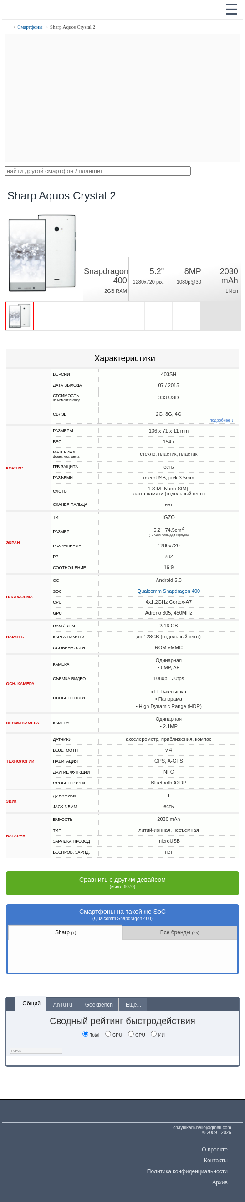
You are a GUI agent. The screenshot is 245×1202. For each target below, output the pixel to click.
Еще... (133, 1005)
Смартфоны (29, 27)
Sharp (65, 932)
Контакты (216, 1160)
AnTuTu (62, 1005)
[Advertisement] (122, 98)
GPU (136, 1035)
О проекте (215, 1149)
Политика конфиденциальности (187, 1171)
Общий (31, 1003)
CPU (113, 1035)
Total (90, 1035)
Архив (220, 1182)
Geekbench (99, 1005)
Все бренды (179, 932)
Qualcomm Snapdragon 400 (169, 591)
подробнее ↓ (222, 420)
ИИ (157, 1035)
